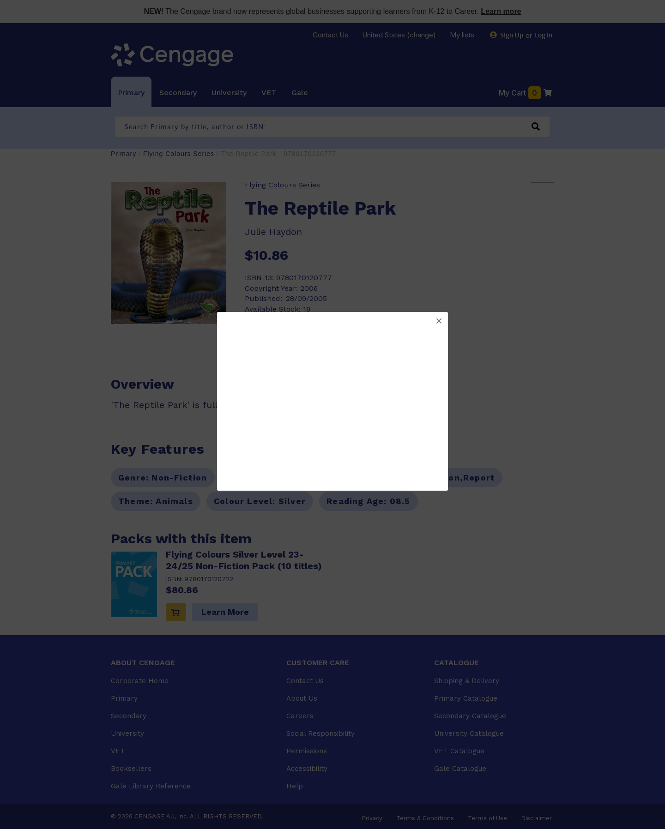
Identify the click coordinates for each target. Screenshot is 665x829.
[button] (438, 321)
